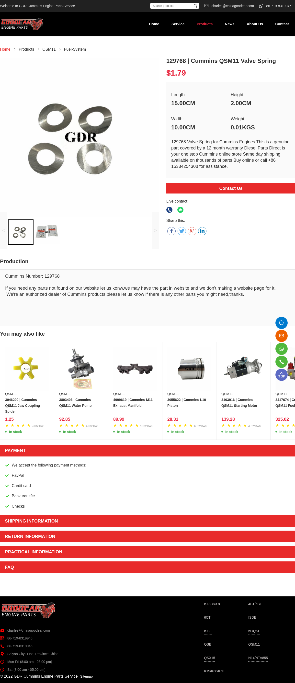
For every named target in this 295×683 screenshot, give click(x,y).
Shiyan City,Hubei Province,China (29, 654)
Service (177, 24)
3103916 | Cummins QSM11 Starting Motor (239, 403)
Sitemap (86, 676)
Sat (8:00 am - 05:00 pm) (22, 669)
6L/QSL (254, 631)
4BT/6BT (255, 604)
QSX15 (209, 658)
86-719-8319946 (16, 638)
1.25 (9, 419)
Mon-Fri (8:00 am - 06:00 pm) (26, 662)
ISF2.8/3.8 (212, 604)
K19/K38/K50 (214, 671)
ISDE (252, 617)
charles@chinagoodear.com (25, 630)
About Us (255, 24)
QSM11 (11, 394)
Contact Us (230, 188)
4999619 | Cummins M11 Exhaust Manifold (133, 403)
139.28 (228, 419)
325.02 (282, 419)
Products (205, 24)
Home (154, 24)
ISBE (208, 631)
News (229, 24)
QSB (207, 644)
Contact (282, 24)
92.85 (64, 419)
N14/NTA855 (258, 658)
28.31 (172, 419)
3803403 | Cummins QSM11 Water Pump (75, 403)
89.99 (118, 419)
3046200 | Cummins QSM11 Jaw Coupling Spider (22, 405)
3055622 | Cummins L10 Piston (186, 403)
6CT (207, 617)
